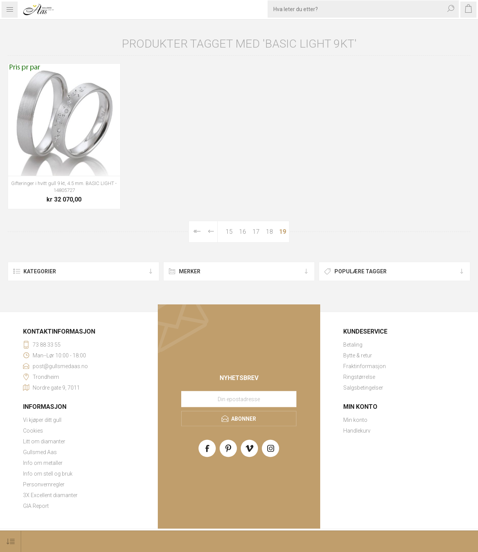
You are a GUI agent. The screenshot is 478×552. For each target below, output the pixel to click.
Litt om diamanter (44, 441)
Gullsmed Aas (40, 452)
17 (256, 231)
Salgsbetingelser (363, 388)
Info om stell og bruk (48, 474)
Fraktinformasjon (364, 366)
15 (229, 231)
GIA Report (36, 506)
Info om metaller (43, 463)
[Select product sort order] (10, 541)
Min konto (355, 420)
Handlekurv (356, 431)
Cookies (33, 431)
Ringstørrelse (359, 377)
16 (242, 231)
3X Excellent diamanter (50, 495)
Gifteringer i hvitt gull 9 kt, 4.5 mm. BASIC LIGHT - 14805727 (64, 186)
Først (197, 231)
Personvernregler (44, 484)
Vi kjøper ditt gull (42, 420)
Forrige (211, 231)
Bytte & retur (357, 355)
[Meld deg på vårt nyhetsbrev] (238, 399)
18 (269, 231)
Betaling (352, 345)
